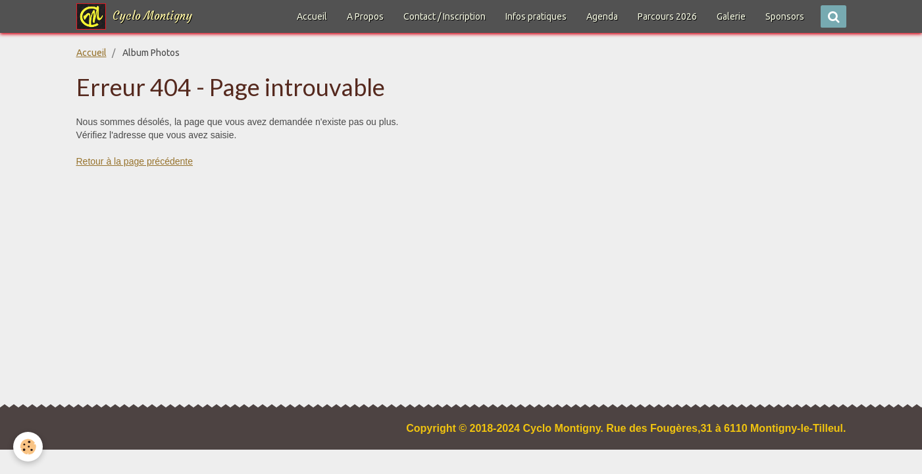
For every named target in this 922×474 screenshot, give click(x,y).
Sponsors (784, 16)
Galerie (731, 16)
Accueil (312, 16)
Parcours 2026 (667, 16)
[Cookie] (28, 446)
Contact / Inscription (444, 16)
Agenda (602, 16)
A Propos (365, 16)
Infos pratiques (536, 16)
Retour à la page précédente (134, 161)
